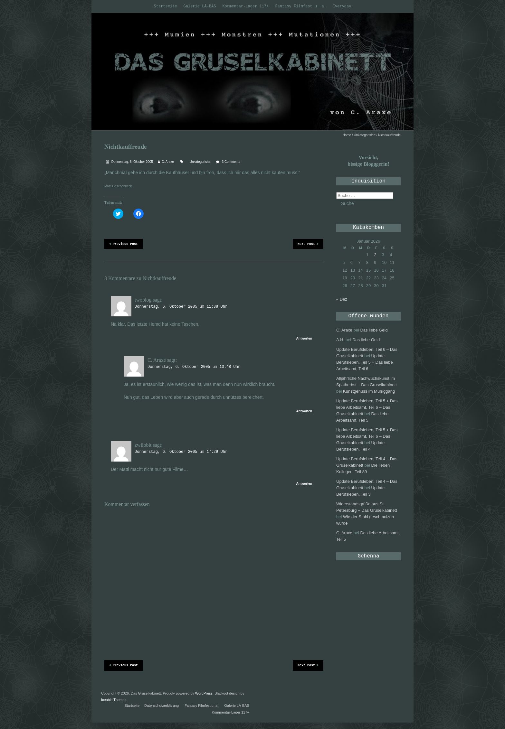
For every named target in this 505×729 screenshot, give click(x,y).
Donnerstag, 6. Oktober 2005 (131, 162)
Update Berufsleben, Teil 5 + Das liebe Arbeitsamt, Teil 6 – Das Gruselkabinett (366, 407)
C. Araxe (168, 162)
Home (347, 135)
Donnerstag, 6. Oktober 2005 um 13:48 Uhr (194, 367)
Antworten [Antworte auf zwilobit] (304, 483)
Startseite (165, 6)
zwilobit (143, 445)
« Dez (341, 299)
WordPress (204, 693)
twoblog (143, 300)
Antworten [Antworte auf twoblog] (304, 338)
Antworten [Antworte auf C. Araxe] (304, 411)
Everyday (342, 6)
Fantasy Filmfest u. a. (300, 6)
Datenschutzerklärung (161, 705)
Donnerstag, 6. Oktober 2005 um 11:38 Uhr (181, 306)
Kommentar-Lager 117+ (245, 6)
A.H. (340, 339)
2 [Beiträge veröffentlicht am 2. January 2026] (375, 254)
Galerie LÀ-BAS (200, 6)
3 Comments (231, 162)
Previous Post (123, 243)
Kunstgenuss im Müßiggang (369, 391)
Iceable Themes (113, 700)
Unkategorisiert (365, 135)
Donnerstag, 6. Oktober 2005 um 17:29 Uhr (181, 452)
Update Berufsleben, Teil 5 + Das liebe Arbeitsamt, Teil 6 (364, 362)
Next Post (308, 243)
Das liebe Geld (373, 330)
